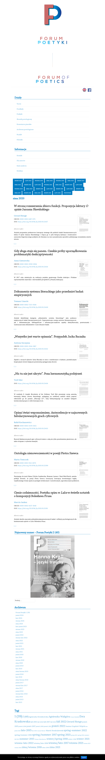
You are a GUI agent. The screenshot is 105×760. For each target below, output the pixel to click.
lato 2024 (28, 180)
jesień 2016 (27, 193)
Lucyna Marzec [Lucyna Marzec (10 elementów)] (41, 730)
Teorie (19, 104)
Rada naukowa (22, 166)
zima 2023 (71, 180)
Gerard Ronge (20, 215)
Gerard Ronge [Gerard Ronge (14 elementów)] (74, 721)
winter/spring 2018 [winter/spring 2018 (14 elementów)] (57, 738)
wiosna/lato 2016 (22, 694)
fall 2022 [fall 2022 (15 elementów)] (61, 721)
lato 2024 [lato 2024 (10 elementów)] (34, 730)
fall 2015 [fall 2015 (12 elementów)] (33, 722)
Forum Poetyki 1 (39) (23, 612)
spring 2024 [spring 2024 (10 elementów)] (81, 735)
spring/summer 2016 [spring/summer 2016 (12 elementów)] (23, 735)
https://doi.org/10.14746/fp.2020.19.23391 (33, 508)
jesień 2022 (80, 180)
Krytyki (19, 135)
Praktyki (19, 114)
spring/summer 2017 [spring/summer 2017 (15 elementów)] (44, 734)
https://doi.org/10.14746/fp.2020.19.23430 (33, 307)
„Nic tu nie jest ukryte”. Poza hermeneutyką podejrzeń (48, 373)
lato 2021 (38, 184)
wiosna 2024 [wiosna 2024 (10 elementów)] (18, 747)
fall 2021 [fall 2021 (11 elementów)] (53, 722)
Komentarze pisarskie (24, 124)
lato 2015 (57, 193)
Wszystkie (67, 193)
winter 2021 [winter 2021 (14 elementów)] (83, 738)
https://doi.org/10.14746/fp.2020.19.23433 (33, 428)
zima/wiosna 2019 (22, 671)
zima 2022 (18, 184)
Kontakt (19, 156)
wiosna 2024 (39, 180)
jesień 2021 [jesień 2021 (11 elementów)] (48, 726)
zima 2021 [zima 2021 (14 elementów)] (54, 747)
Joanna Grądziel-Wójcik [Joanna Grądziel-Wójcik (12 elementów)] (75, 726)
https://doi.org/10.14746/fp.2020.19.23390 (33, 466)
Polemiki (20, 140)
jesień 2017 (79, 189)
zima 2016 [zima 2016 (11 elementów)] (45, 747)
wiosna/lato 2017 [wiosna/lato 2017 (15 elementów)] (59, 742)
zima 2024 (49, 180)
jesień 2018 (59, 189)
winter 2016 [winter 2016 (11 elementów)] (72, 739)
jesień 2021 (27, 184)
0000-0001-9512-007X (28, 463)
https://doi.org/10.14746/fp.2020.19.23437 (33, 222)
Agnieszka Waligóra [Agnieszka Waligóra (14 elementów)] (59, 716)
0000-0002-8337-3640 (28, 506)
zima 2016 (37, 193)
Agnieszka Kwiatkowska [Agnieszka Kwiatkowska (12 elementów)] (38, 717)
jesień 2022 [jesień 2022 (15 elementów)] (58, 726)
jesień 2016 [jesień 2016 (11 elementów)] (22, 726)
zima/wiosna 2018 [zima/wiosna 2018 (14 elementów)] (32, 747)
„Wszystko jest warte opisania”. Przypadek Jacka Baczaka (50, 336)
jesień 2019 (39, 189)
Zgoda (84, 757)
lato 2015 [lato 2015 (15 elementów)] (26, 730)
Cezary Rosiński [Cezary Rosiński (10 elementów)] (74, 717)
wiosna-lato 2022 (21, 638)
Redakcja (20, 171)
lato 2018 (69, 189)
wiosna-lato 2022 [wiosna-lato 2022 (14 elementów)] (24, 742)
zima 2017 (17, 193)
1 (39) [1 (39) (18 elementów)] (18, 716)
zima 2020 (29, 189)
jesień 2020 (68, 184)
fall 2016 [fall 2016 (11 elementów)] (40, 722)
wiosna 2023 (60, 180)
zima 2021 (58, 184)
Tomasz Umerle (21, 301)
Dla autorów (21, 161)
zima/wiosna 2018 (22, 680)
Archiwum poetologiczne (25, 129)
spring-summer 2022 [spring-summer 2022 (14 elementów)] (75, 730)
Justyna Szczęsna (22, 343)
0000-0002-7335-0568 (28, 305)
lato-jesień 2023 (21, 626)
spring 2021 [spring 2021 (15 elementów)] (64, 734)
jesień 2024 (18, 180)
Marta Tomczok (21, 459)
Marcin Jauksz (20, 502)
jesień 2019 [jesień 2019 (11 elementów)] (40, 726)
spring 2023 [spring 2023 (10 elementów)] (74, 735)
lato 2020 (79, 184)
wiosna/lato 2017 (22, 685)
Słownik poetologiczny (24, 119)
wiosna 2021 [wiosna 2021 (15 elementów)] (76, 742)
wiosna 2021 (48, 184)
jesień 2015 (47, 193)
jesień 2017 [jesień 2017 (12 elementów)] (31, 726)
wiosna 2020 (19, 189)
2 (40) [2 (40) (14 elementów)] (25, 716)
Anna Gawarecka (21, 260)
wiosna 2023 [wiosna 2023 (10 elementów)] (87, 743)
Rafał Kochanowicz (22, 422)
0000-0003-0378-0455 (28, 426)
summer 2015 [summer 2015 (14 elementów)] (26, 738)
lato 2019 (49, 189)
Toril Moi (18, 380)
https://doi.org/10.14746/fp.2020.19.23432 (33, 349)
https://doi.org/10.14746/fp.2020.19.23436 (33, 383)
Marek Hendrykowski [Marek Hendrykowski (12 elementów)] (54, 730)
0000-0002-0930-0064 (28, 264)
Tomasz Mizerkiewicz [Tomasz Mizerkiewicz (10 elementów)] (40, 739)
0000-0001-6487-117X (27, 219)
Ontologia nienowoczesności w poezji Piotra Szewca (46, 453)
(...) (15, 244)
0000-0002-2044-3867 (28, 346)
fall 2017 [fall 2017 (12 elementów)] (46, 722)
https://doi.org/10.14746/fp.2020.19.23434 (33, 267)
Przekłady (20, 109)
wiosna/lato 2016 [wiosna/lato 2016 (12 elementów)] (41, 743)
